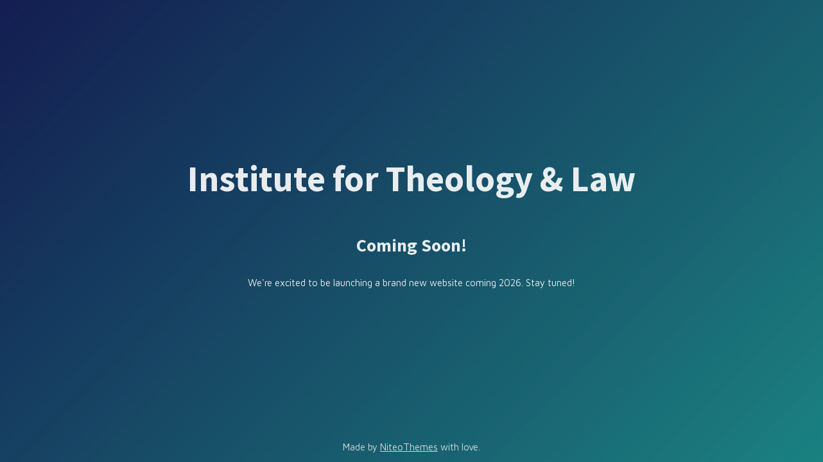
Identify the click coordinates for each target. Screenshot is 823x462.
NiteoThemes (409, 446)
